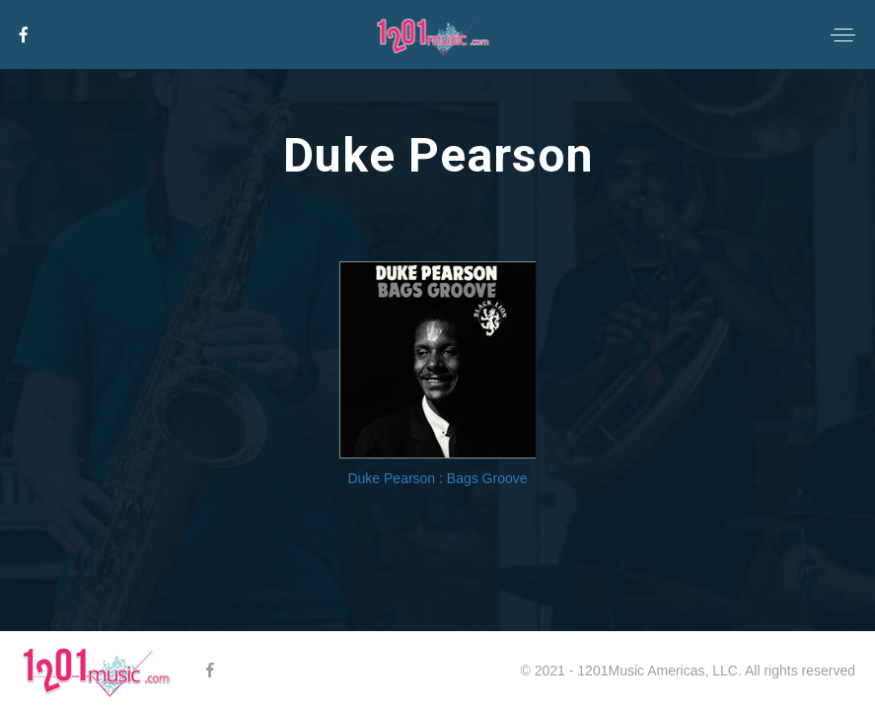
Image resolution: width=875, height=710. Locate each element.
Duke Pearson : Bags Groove (437, 478)
